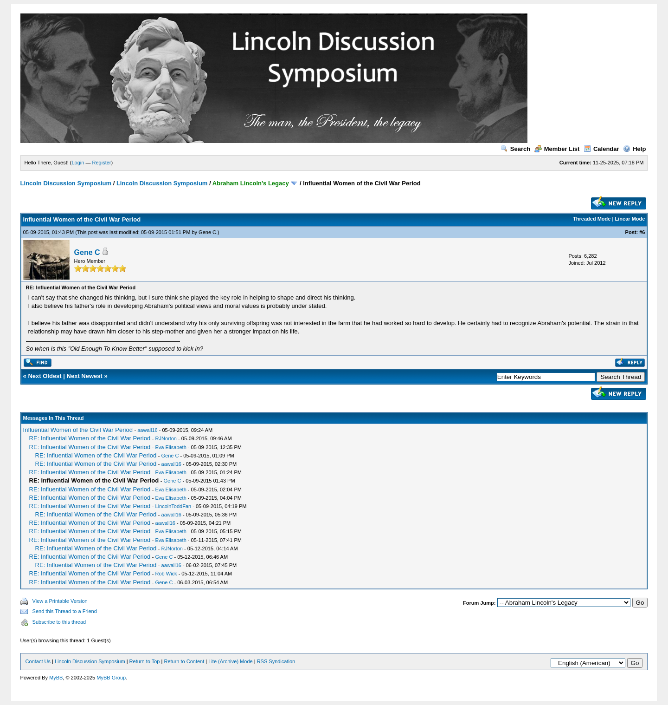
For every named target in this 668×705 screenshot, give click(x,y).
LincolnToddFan (173, 506)
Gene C (207, 232)
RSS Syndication (276, 661)
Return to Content (184, 661)
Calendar (601, 148)
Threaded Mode (591, 219)
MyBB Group (111, 677)
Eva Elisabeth (170, 447)
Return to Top (144, 661)
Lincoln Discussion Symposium (65, 183)
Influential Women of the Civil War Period (78, 429)
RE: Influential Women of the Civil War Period (90, 438)
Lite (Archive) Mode (230, 661)
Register (101, 162)
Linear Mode (630, 219)
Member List (557, 148)
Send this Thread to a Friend (64, 611)
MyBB (56, 677)
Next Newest (85, 375)
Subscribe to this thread (59, 622)
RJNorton (166, 438)
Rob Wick (166, 573)
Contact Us (38, 661)
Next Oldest (44, 375)
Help (634, 148)
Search (515, 148)
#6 (642, 232)
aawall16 (147, 430)
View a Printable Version (60, 601)
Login (78, 162)
